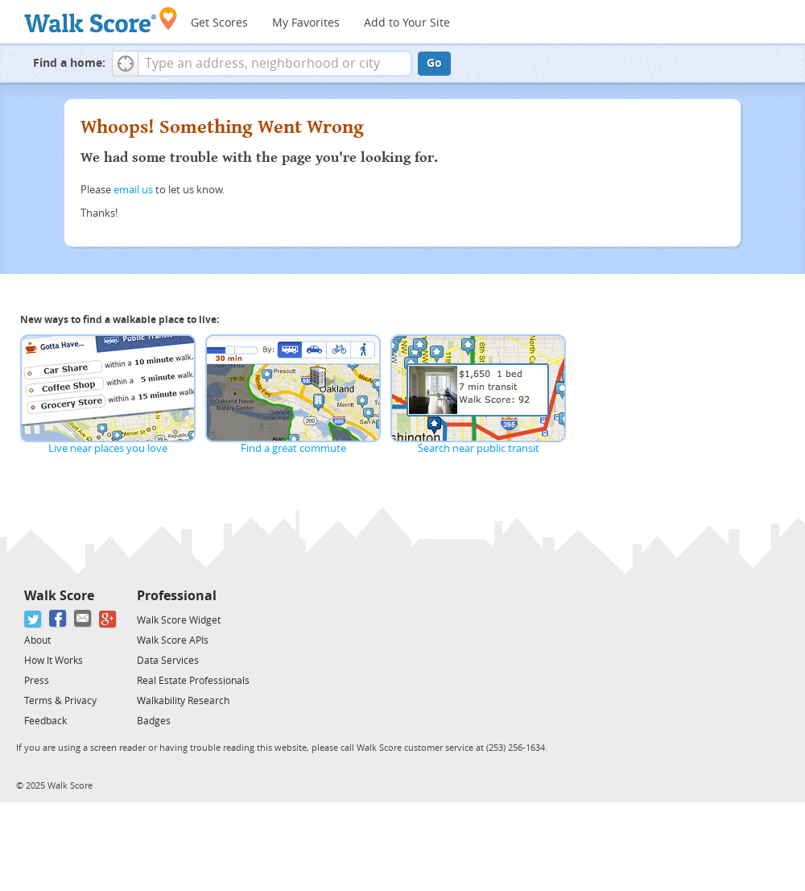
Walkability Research (183, 701)
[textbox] (275, 64)
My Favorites (306, 23)
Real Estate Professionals (193, 680)
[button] (125, 64)
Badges (154, 721)
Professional (177, 595)
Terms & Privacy (60, 701)
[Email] (83, 619)
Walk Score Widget (179, 620)
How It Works (53, 660)
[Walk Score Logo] (101, 19)
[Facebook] (58, 619)
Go (434, 63)
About (37, 640)
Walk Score (59, 595)
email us (133, 190)
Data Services (168, 660)
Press (36, 680)
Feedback (45, 721)
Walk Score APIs (172, 640)
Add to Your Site (407, 23)
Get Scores (219, 23)
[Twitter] (33, 619)
